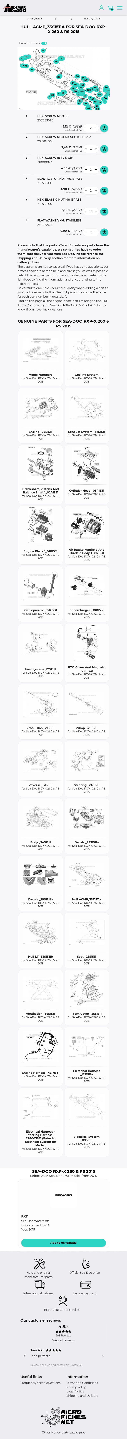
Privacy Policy (76, 1387)
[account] (102, 7)
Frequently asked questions (40, 1383)
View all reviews (63, 1340)
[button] (63, 1195)
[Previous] (56, 19)
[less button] (85, 128)
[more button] (96, 128)
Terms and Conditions (82, 1383)
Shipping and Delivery (82, 1395)
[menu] (120, 7)
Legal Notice (75, 1391)
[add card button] (104, 128)
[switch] (44, 43)
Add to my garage (63, 1242)
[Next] (70, 19)
